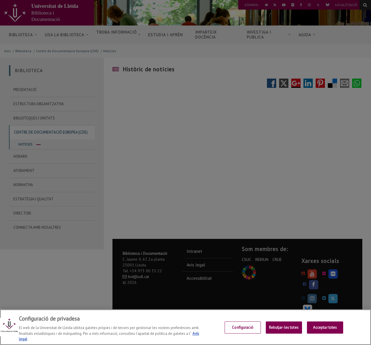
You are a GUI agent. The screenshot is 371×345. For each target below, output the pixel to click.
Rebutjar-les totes (283, 328)
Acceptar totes (325, 328)
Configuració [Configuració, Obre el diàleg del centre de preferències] (242, 328)
